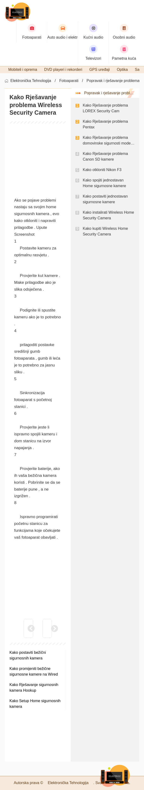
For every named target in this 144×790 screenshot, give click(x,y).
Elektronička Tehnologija (30, 81)
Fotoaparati (69, 81)
